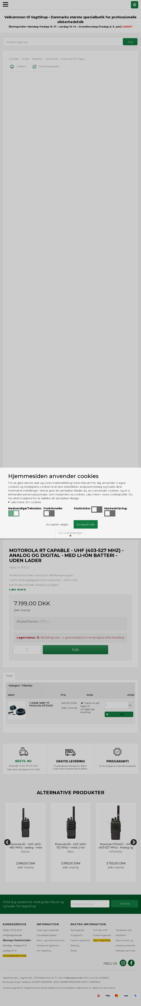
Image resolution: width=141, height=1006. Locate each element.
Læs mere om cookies (24, 502)
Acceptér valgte (57, 524)
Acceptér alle (86, 524)
